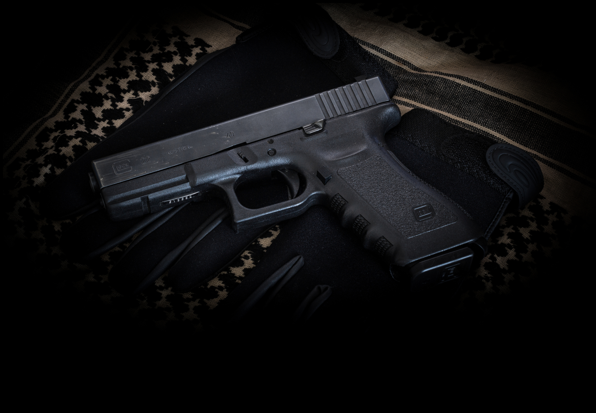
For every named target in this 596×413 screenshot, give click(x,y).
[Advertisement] (298, 392)
